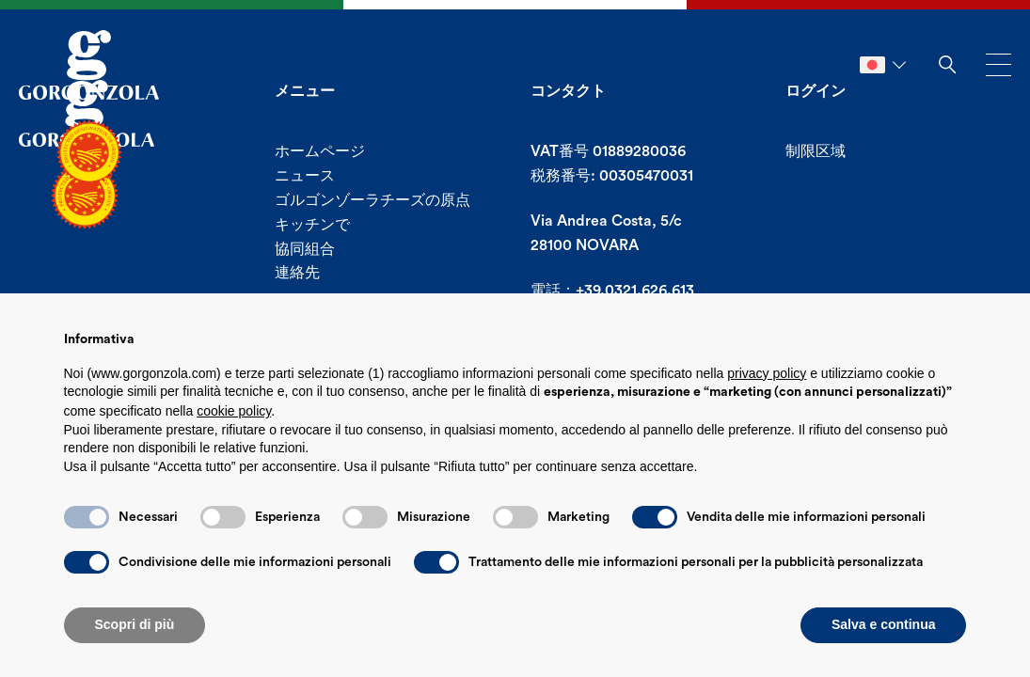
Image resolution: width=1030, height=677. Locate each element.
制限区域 (815, 151)
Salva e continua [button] (883, 624)
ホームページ (320, 151)
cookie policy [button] (234, 410)
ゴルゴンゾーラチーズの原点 (372, 200)
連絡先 (297, 272)
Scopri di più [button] (135, 624)
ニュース (305, 175)
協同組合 (305, 249)
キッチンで (312, 224)
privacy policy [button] (766, 373)
